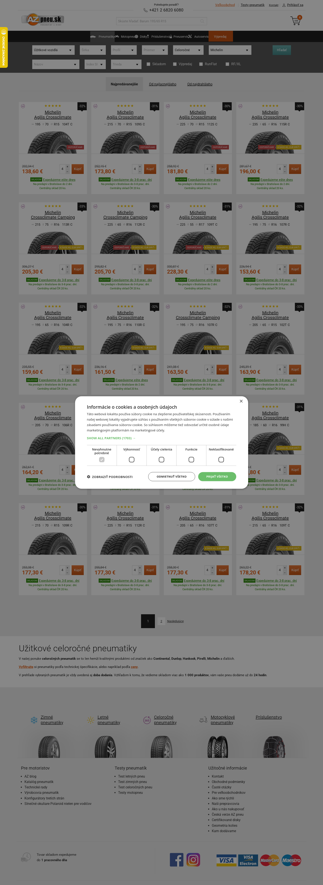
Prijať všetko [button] (216, 476)
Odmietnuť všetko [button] (169, 476)
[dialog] (161, 442)
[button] (161, 437)
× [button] (241, 401)
